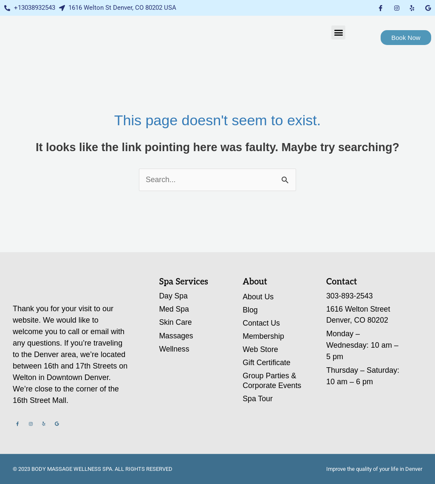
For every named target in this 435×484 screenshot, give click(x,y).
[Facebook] (381, 8)
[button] (338, 32)
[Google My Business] (428, 8)
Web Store (261, 350)
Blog (250, 310)
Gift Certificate (267, 363)
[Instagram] (396, 8)
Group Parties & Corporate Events (272, 382)
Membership (264, 336)
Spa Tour (258, 400)
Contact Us (261, 323)
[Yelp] (412, 8)
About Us (258, 297)
